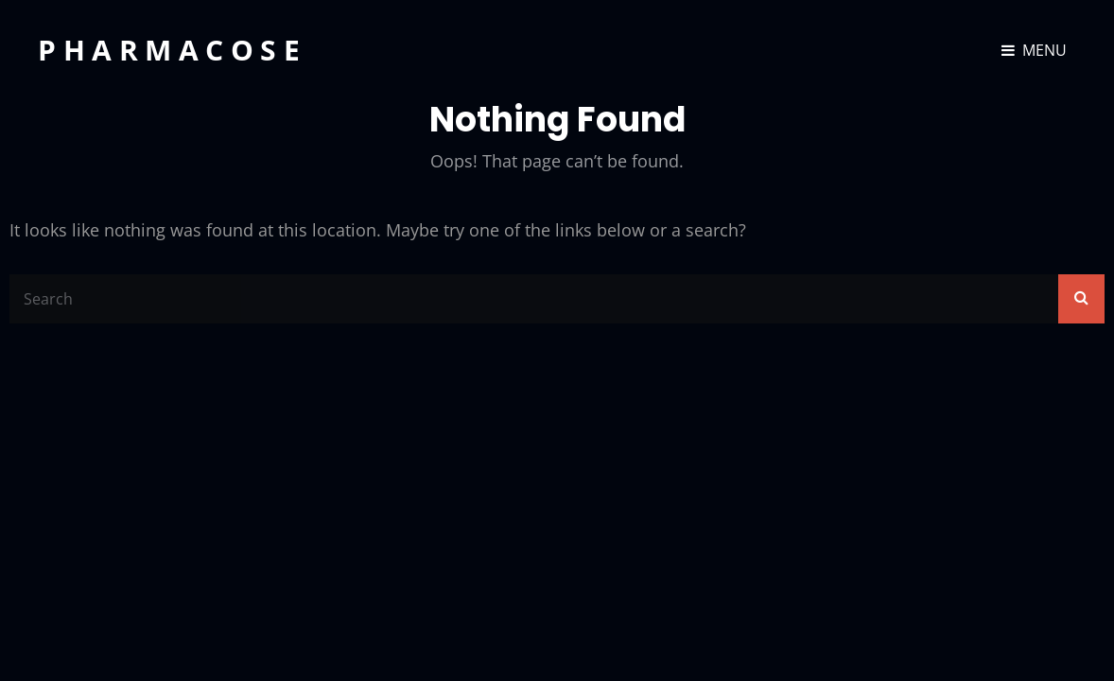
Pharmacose (172, 49)
